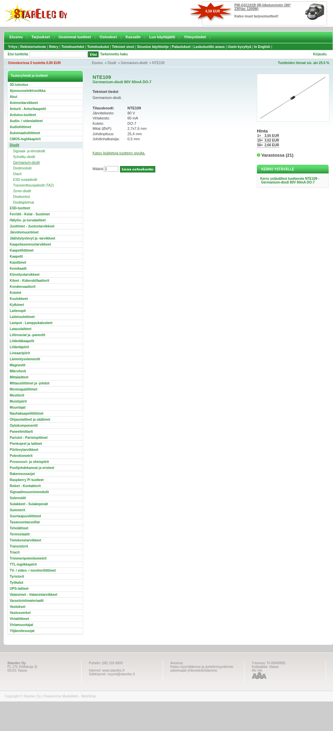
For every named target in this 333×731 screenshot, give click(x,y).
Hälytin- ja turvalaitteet (28, 220)
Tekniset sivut (123, 47)
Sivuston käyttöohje (153, 47)
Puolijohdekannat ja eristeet (32, 468)
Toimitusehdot (72, 47)
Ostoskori (108, 37)
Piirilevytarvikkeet (24, 450)
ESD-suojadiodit (25, 179)
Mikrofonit (18, 371)
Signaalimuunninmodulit (29, 492)
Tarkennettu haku (114, 54)
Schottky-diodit (24, 157)
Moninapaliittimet (23, 389)
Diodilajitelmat (23, 202)
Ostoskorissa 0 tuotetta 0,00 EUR (34, 63)
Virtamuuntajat (21, 625)
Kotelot (15, 293)
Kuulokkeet (19, 299)
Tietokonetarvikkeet (25, 540)
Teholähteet (19, 528)
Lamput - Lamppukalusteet (31, 323)
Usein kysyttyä (239, 47)
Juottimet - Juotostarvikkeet (32, 226)
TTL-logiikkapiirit (23, 564)
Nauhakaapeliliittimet (26, 413)
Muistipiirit (18, 401)
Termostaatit (20, 534)
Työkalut (16, 582)
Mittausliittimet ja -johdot (29, 383)
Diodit (112, 63)
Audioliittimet (20, 127)
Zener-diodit (22, 191)
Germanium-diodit (134, 63)
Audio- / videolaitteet (26, 121)
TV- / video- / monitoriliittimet (33, 570)
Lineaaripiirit (20, 353)
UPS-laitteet (19, 588)
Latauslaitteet (20, 329)
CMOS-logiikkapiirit (25, 139)
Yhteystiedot (195, 37)
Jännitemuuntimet (24, 232)
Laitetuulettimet (22, 317)
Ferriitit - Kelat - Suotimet (30, 214)
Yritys (12, 47)
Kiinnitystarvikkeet (25, 274)
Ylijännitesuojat (22, 631)
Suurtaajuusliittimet (25, 516)
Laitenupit (18, 311)
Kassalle (133, 37)
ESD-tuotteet (20, 208)
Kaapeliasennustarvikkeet (30, 244)
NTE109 (158, 63)
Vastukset (17, 607)
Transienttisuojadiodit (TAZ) (33, 185)
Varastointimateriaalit (27, 601)
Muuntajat (17, 407)
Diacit (17, 174)
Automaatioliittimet (25, 133)
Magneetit (17, 365)
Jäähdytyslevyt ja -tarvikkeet (32, 238)
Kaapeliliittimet (22, 250)
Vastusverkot (20, 613)
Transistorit (19, 546)
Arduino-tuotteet (23, 115)
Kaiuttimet (18, 262)
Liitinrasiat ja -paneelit (27, 335)
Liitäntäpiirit (19, 347)
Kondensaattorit (23, 287)
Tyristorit (17, 576)
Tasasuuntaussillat (25, 522)
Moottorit (17, 395)
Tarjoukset (41, 37)
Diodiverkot (21, 197)
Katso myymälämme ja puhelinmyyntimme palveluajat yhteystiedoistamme (201, 668)
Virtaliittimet (19, 619)
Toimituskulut (98, 47)
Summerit (17, 510)
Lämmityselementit (25, 359)
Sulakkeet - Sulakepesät (29, 504)
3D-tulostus (19, 85)
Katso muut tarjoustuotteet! (256, 16)
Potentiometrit (21, 456)
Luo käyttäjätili (162, 37)
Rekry (53, 47)
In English (262, 47)
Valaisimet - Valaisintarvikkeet (33, 594)
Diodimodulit (22, 168)
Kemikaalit (18, 268)
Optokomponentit (24, 425)
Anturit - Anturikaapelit (28, 109)
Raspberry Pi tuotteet (27, 480)
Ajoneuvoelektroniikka (28, 91)
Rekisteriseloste (33, 47)
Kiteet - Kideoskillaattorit (29, 280)
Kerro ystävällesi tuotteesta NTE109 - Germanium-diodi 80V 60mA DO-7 (289, 180)
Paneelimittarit (21, 431)
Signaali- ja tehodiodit (29, 151)
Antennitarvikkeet (24, 103)
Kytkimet (17, 305)
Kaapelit (16, 256)
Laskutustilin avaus (209, 47)
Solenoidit (18, 498)
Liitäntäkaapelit (22, 341)
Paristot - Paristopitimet (29, 437)
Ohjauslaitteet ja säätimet (30, 419)
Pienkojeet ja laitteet (26, 444)
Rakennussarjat (22, 474)
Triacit (14, 552)
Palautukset (181, 47)
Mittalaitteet (19, 377)
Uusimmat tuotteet (75, 37)
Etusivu (16, 37)
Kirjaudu (320, 54)
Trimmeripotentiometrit (28, 558)
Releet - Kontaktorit (25, 486)
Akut (13, 97)
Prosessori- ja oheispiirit (29, 462)
